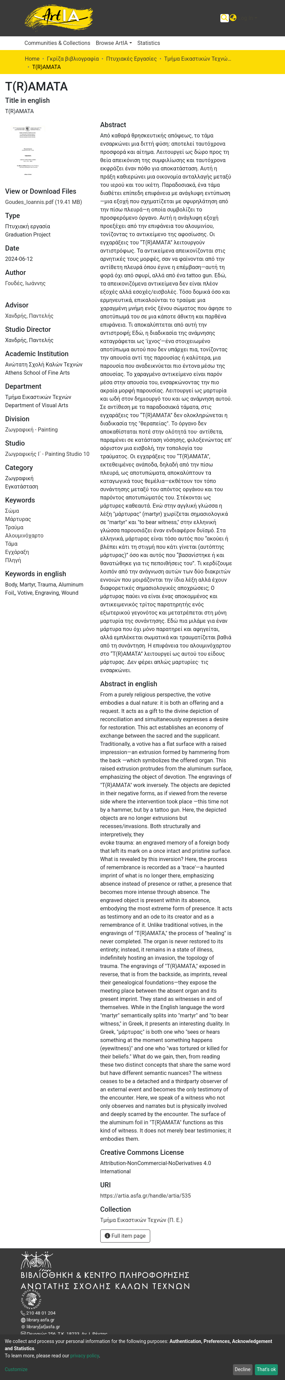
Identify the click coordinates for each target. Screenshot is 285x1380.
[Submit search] (224, 18)
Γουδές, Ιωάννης (25, 283)
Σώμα (12, 511)
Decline (242, 1369)
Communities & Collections (57, 43)
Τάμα (11, 544)
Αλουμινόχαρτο (24, 535)
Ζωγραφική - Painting (31, 429)
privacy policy (84, 1355)
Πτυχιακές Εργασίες (131, 59)
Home (32, 59)
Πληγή (13, 560)
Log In (245, 18)
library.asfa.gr (40, 1319)
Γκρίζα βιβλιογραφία (73, 59)
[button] (233, 18)
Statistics (149, 43)
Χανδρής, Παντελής (29, 316)
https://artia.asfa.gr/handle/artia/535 (145, 1196)
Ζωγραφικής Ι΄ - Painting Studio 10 (47, 454)
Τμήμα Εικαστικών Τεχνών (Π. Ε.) (198, 59)
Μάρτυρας (18, 519)
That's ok (266, 1369)
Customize (16, 1369)
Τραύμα (14, 527)
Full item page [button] (125, 1236)
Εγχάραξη (17, 552)
